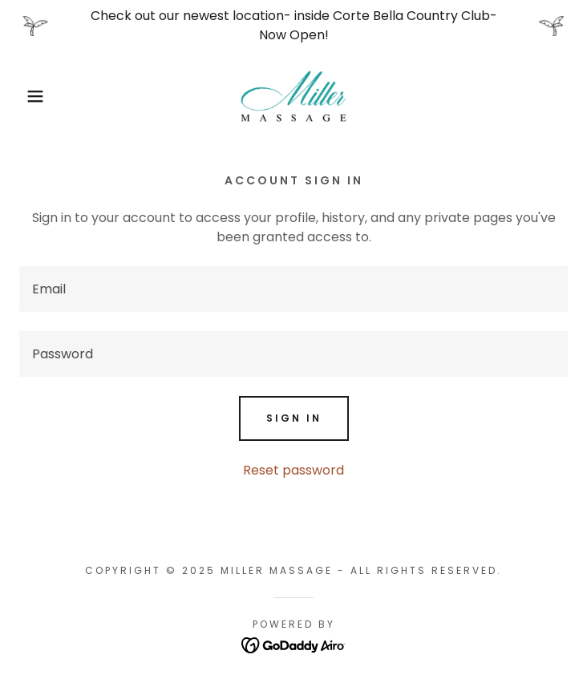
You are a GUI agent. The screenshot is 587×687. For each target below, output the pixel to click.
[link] (293, 96)
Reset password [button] (293, 470)
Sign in (294, 418)
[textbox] (293, 289)
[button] (38, 96)
